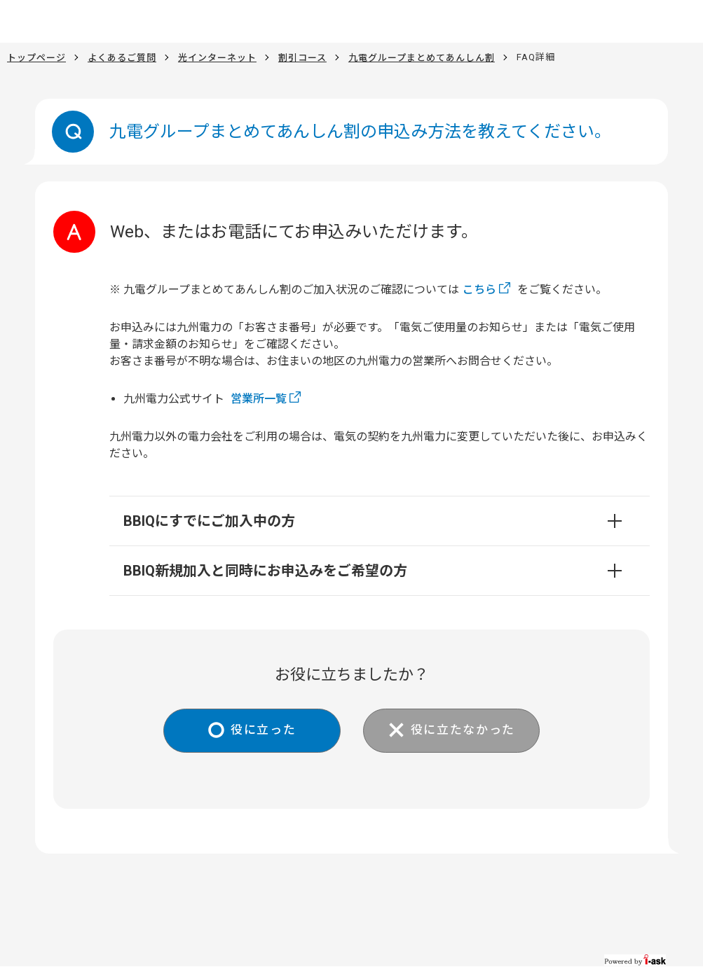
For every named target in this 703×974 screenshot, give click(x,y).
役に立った (257, 731)
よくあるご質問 (122, 57)
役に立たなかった (469, 731)
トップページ (36, 57)
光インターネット (217, 57)
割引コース (302, 57)
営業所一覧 (259, 398)
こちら (479, 289)
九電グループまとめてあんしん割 (421, 57)
